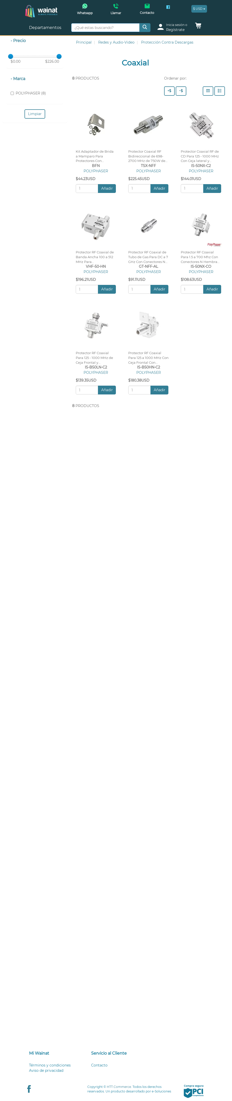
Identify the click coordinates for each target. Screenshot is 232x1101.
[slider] (10, 56)
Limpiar (35, 114)
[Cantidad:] (87, 188)
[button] (198, 27)
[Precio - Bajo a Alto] (181, 91)
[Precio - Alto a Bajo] (169, 91)
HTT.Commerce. (119, 1087)
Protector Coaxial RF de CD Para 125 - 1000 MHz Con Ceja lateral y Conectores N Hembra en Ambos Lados (200, 161)
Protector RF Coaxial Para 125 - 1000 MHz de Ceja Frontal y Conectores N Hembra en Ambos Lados (94, 362)
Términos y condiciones (50, 1065)
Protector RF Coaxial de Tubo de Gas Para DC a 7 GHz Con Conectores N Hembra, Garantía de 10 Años (148, 261)
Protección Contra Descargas (167, 42)
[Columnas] (208, 91)
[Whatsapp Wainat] (85, 11)
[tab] (54, 1053)
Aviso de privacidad (46, 1070)
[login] (174, 27)
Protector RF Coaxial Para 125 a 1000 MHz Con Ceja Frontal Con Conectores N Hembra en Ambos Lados (148, 362)
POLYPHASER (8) (28, 93)
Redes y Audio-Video (116, 42)
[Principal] (41, 7)
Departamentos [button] (45, 27)
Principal (84, 42)
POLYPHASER (96, 171)
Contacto (99, 1065)
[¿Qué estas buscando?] (105, 27)
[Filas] (219, 91)
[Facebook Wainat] (168, 7)
